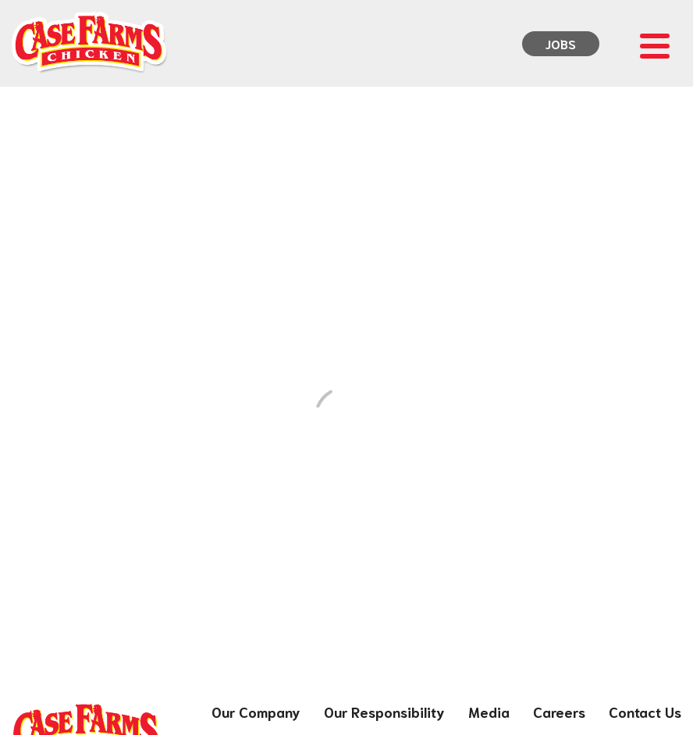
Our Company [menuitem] (255, 711)
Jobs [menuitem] (561, 43)
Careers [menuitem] (559, 711)
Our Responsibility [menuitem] (384, 711)
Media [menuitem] (489, 711)
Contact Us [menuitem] (645, 711)
